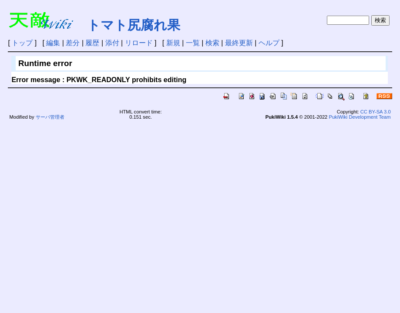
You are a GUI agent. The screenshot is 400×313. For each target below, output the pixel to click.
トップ (22, 43)
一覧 (193, 43)
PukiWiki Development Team (359, 117)
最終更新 (239, 43)
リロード (139, 43)
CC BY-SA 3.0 (375, 111)
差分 (73, 43)
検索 (212, 43)
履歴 (92, 43)
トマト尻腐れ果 (133, 25)
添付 (112, 43)
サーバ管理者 (50, 117)
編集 (53, 43)
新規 (173, 43)
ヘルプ (269, 43)
